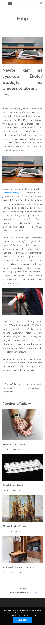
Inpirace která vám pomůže (18, 567)
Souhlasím (22, 619)
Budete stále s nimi (13, 444)
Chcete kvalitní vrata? (15, 526)
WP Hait (33, 592)
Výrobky (5, 94)
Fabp (22, 18)
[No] (42, 616)
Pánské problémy (12, 485)
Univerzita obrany (10, 192)
